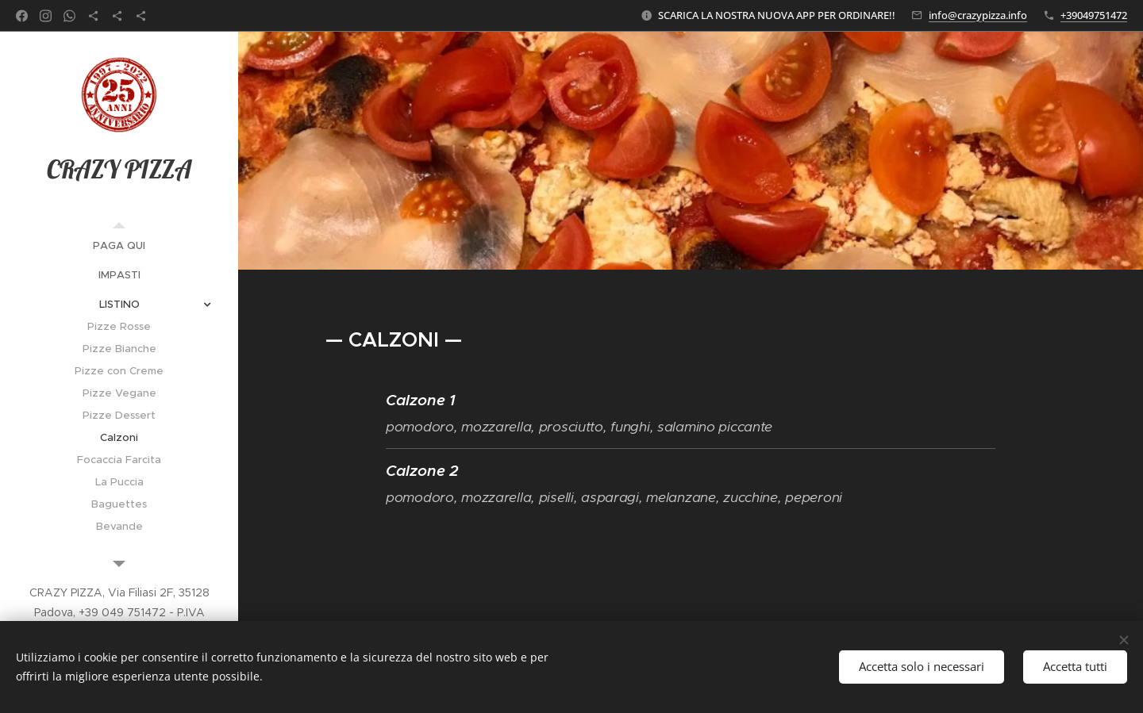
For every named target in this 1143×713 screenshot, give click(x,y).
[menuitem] (119, 245)
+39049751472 (1093, 15)
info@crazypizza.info (978, 15)
